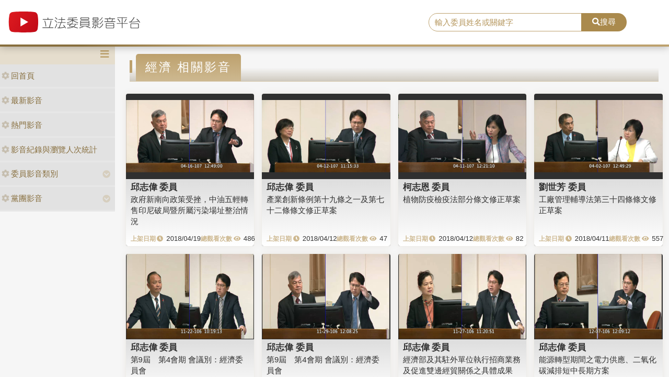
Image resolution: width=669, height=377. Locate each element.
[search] (505, 22)
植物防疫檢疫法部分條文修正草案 (462, 199)
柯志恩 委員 (426, 187)
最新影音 (22, 100)
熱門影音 (22, 124)
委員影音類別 (30, 173)
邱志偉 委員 (154, 187)
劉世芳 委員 (562, 187)
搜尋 (604, 21)
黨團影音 (22, 198)
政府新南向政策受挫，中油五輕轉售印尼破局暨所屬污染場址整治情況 (189, 210)
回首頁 (18, 75)
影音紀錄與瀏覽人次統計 (49, 149)
